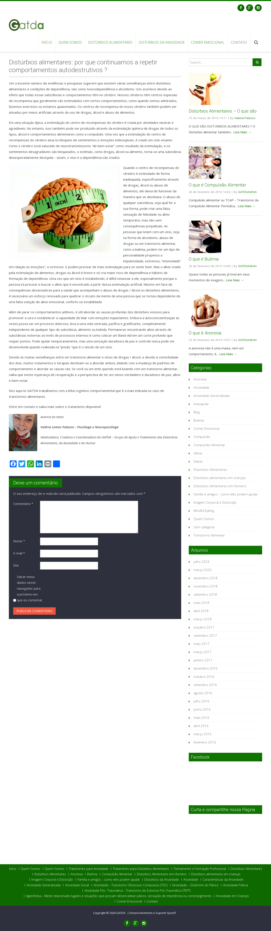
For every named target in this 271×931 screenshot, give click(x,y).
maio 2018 (201, 602)
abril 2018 (201, 611)
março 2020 (202, 570)
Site (16, 565)
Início (46, 42)
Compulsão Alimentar (209, 445)
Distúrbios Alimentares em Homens (220, 486)
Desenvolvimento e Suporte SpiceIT (152, 913)
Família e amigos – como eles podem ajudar (226, 494)
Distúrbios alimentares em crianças (220, 478)
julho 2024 (201, 561)
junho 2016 (202, 709)
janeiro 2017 (203, 660)
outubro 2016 (204, 676)
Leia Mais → (242, 132)
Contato (239, 42)
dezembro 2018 (206, 578)
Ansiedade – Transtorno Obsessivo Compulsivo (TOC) (131, 885)
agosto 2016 (203, 693)
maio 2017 (201, 643)
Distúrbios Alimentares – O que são (222, 111)
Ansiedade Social (77, 885)
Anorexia (200, 379)
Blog (197, 412)
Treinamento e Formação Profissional (200, 869)
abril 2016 (201, 726)
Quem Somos (70, 42)
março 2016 (202, 734)
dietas (198, 453)
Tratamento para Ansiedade (88, 869)
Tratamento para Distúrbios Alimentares (141, 869)
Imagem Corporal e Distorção (215, 502)
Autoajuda (201, 404)
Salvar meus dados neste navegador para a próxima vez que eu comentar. (30, 588)
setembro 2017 (205, 635)
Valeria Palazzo (244, 118)
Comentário (23, 503)
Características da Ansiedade (223, 879)
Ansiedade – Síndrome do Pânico (195, 885)
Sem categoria (204, 527)
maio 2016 (201, 717)
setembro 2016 (205, 685)
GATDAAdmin (247, 192)
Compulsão (202, 436)
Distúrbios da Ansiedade (162, 42)
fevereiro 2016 (205, 742)
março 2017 (202, 652)
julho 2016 (201, 701)
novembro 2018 (206, 586)
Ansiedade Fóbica (235, 885)
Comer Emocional (207, 42)
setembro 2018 (205, 594)
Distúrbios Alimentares (110, 42)
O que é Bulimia (204, 259)
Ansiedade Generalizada (212, 395)
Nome (19, 541)
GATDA (121, 913)
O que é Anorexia (205, 333)
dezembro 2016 (206, 668)
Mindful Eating (204, 510)
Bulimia (199, 420)
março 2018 (202, 619)
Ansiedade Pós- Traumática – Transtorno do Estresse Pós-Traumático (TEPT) (137, 891)
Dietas (198, 461)
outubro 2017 (204, 627)
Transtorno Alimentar (209, 535)
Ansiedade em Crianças (232, 896)
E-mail (19, 553)
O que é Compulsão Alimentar (217, 185)
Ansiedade (201, 387)
